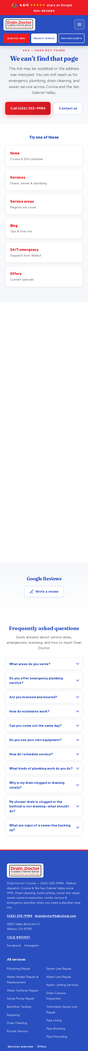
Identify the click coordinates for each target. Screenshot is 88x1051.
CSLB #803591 (18, 937)
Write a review (44, 591)
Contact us (68, 108)
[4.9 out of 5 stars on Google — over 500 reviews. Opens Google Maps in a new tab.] (44, 7)
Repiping (13, 1015)
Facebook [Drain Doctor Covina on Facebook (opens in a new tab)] (14, 945)
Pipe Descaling (56, 1036)
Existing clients (71, 38)
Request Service (44, 38)
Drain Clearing (17, 1023)
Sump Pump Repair (20, 998)
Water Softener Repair (22, 990)
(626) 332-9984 (16, 38)
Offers (41, 1046)
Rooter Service (17, 1031)
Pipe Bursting (55, 1028)
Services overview (20, 1046)
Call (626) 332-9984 (27, 108)
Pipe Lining (54, 1020)
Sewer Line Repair (58, 969)
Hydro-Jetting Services (62, 985)
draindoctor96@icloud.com (55, 916)
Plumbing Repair (18, 969)
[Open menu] (79, 24)
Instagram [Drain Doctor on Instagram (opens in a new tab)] (31, 945)
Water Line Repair (58, 977)
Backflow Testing (19, 1007)
